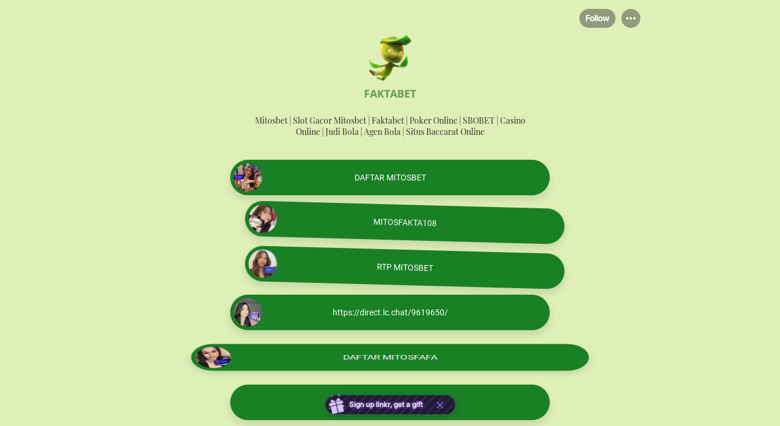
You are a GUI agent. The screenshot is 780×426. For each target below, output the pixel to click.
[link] (390, 177)
